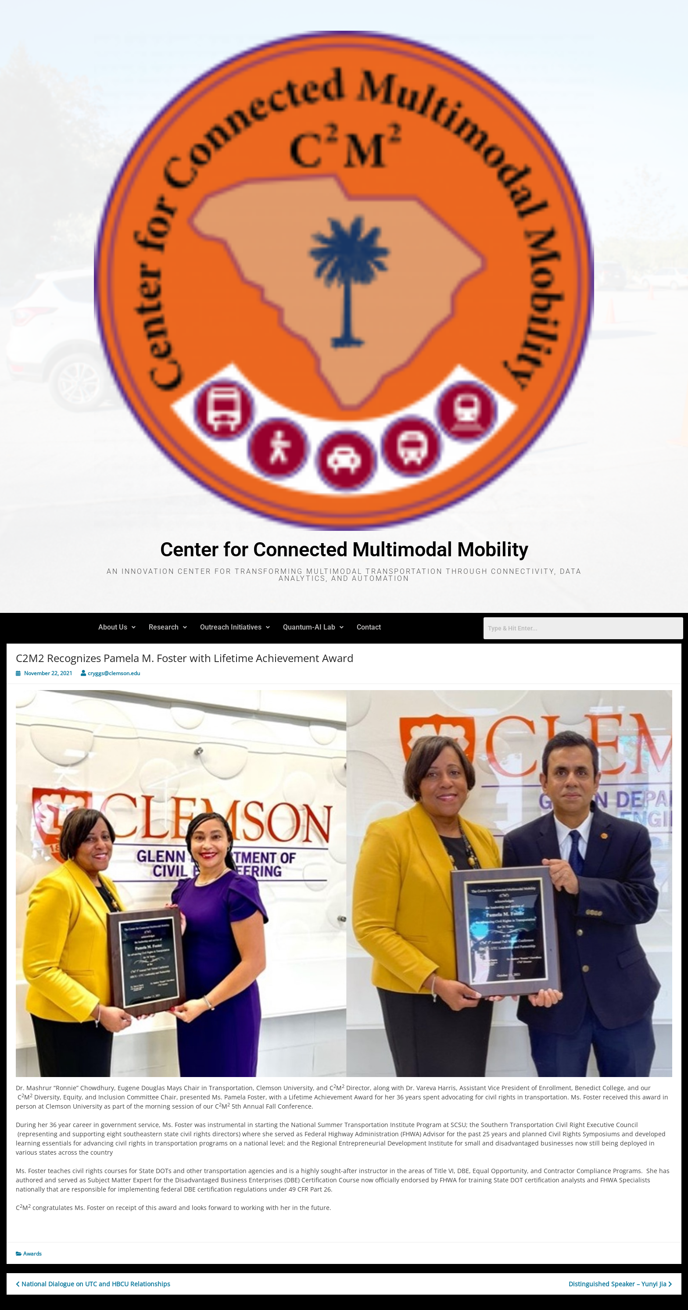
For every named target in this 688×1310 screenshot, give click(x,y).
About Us (117, 627)
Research (168, 627)
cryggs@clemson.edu (114, 673)
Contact (369, 627)
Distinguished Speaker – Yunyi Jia (620, 1284)
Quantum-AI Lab (313, 627)
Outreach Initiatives (235, 627)
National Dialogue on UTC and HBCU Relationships (93, 1284)
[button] (117, 627)
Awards (32, 1253)
